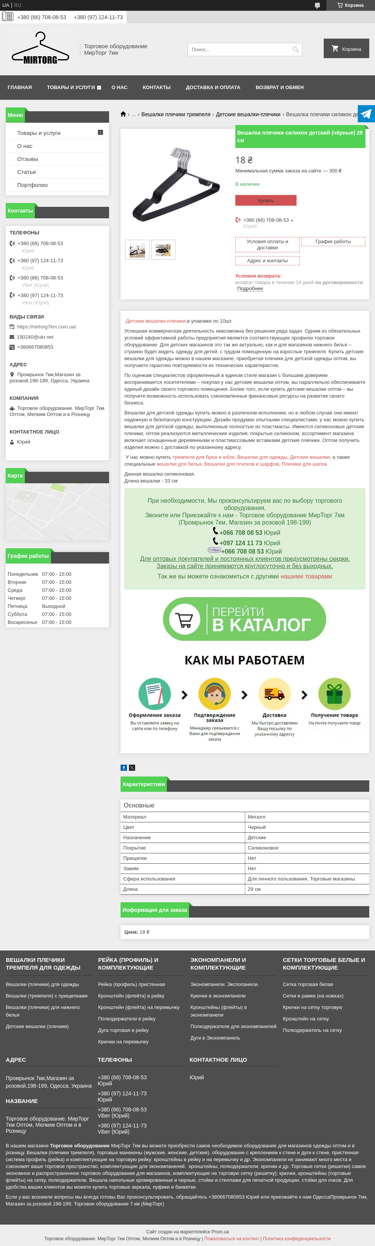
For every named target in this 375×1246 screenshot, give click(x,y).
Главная (20, 87)
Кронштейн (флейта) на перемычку (138, 1007)
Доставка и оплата (213, 87)
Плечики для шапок (304, 464)
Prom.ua (220, 1232)
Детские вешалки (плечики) (37, 1026)
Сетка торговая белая (308, 984)
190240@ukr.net (35, 337)
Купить (266, 200)
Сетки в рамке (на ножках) (313, 996)
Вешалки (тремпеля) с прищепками (47, 996)
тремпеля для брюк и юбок (204, 457)
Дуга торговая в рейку (123, 1030)
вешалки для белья (179, 464)
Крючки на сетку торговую (312, 1007)
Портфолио (32, 185)
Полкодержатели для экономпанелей (234, 1026)
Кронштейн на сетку (306, 1019)
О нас (120, 87)
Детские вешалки (310, 457)
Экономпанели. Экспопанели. (225, 984)
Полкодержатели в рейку (126, 1019)
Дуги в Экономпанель (215, 1038)
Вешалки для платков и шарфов (241, 464)
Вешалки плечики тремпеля (176, 114)
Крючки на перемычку (123, 1042)
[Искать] (295, 49)
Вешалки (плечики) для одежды (42, 984)
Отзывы (27, 159)
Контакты (157, 87)
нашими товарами (306, 576)
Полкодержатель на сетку (312, 1030)
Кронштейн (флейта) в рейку (131, 996)
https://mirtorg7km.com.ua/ (46, 327)
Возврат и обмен (280, 87)
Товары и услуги (71, 87)
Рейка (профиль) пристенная (131, 984)
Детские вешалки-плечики (248, 114)
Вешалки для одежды (262, 457)
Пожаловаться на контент (231, 1238)
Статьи (26, 172)
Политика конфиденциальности (297, 1238)
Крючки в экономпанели (218, 996)
